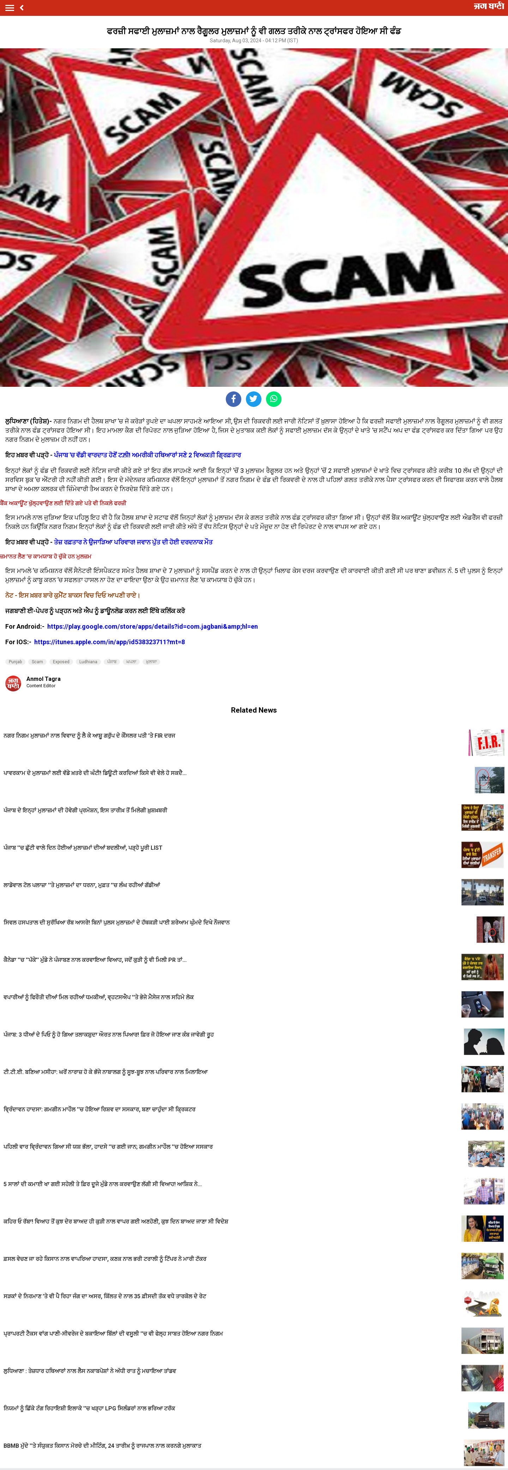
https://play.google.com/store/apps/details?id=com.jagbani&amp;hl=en (153, 626)
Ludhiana (88, 661)
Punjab (15, 661)
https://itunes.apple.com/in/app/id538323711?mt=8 (109, 642)
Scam (37, 661)
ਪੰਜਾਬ (111, 661)
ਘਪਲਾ (131, 661)
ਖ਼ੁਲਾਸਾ (151, 661)
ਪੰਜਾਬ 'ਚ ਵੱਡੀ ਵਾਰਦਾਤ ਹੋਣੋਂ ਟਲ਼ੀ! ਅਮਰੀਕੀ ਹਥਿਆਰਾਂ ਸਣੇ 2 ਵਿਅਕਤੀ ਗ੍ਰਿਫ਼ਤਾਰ (147, 455)
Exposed (61, 661)
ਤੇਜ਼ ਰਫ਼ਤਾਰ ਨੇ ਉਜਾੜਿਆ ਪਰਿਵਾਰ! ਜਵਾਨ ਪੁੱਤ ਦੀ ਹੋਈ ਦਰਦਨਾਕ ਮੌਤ (133, 542)
